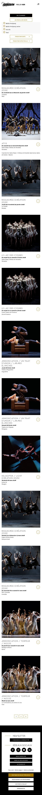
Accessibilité (21, 764)
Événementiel (21, 788)
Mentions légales (18, 770)
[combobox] (21, 36)
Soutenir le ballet (21, 784)
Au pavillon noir (21, 20)
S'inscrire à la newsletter (21, 740)
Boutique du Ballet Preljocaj (21, 775)
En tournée (21, 15)
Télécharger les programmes (21, 779)
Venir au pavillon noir (21, 760)
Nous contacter (21, 756)
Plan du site (10, 770)
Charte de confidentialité (29, 770)
